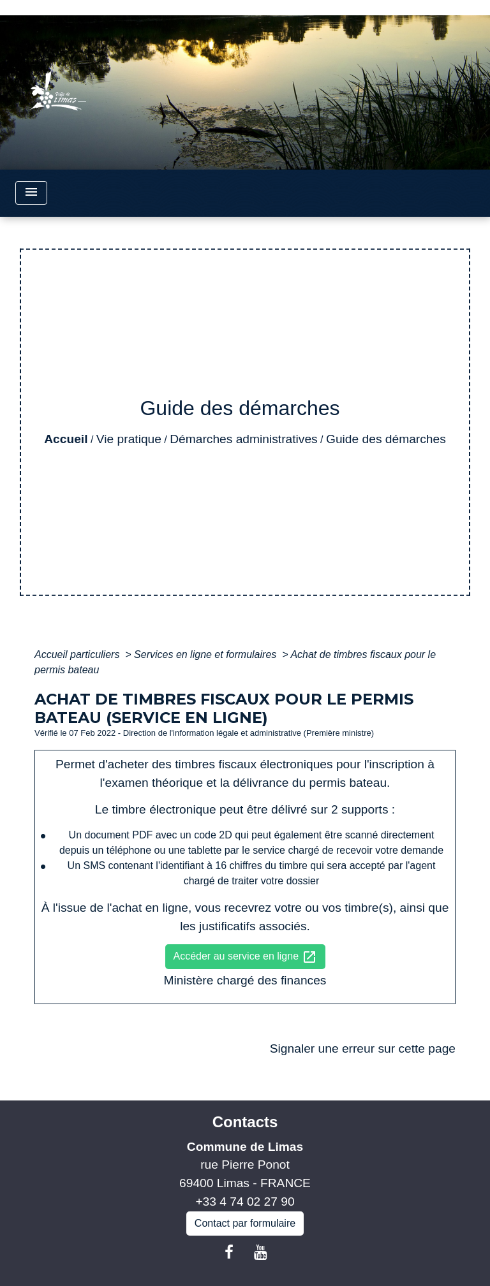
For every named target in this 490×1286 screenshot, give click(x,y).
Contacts (245, 1121)
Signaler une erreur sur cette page (363, 1048)
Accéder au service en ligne (245, 957)
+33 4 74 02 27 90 (244, 1201)
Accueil (65, 439)
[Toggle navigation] (31, 193)
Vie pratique (128, 439)
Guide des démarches (386, 439)
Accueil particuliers (78, 654)
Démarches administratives (243, 439)
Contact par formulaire (245, 1223)
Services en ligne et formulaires (206, 654)
